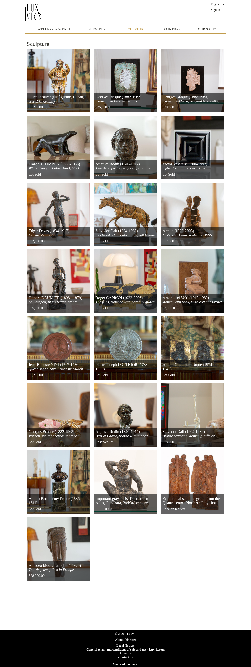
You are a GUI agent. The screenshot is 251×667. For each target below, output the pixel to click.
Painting (172, 29)
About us (125, 653)
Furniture (98, 29)
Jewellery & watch (52, 29)
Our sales (207, 29)
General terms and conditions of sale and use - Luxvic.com (125, 649)
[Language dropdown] (218, 4)
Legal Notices (125, 645)
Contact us (125, 657)
